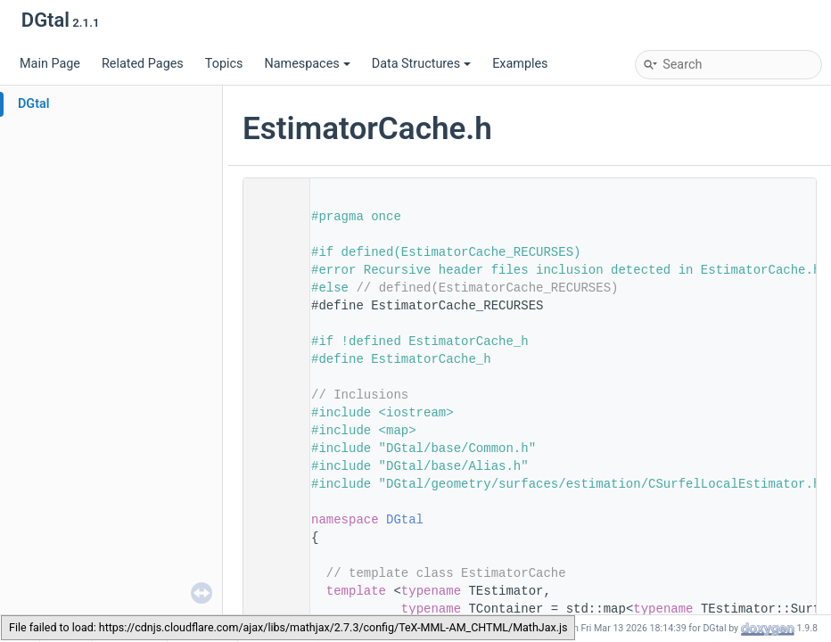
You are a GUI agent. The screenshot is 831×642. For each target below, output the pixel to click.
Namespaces (307, 63)
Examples (519, 63)
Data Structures (421, 63)
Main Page (50, 63)
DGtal (34, 103)
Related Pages (143, 63)
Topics (224, 63)
